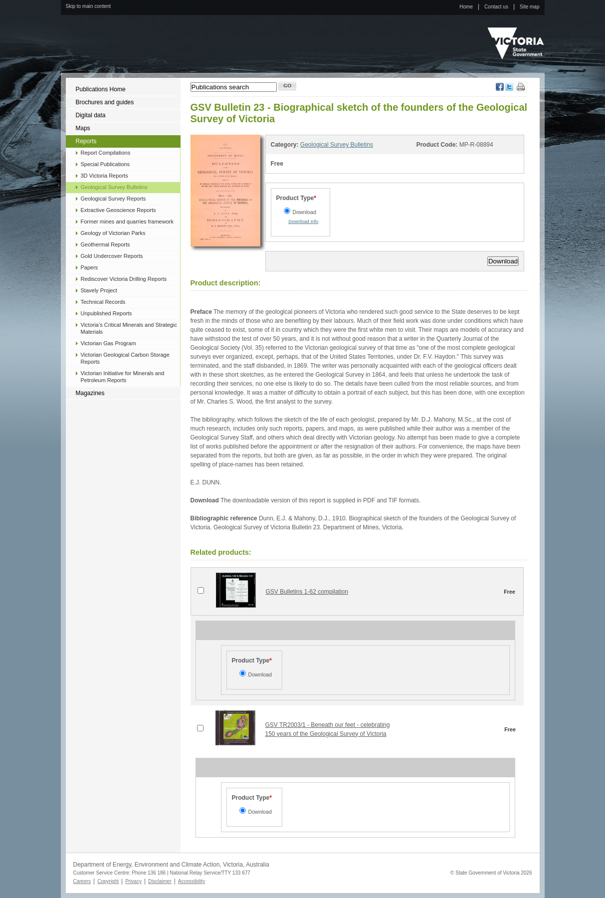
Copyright (108, 881)
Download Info (303, 221)
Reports (86, 141)
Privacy (133, 881)
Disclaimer (160, 881)
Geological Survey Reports (113, 199)
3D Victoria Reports (104, 176)
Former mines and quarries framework (127, 221)
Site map (529, 6)
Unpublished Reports (106, 313)
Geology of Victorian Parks (113, 233)
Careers (82, 881)
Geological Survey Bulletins (114, 187)
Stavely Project (99, 290)
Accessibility (191, 881)
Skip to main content (88, 6)
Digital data (91, 115)
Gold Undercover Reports (112, 256)
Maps (83, 128)
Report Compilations (106, 153)
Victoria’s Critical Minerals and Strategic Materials (129, 328)
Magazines (90, 393)
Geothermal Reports (105, 244)
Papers (89, 267)
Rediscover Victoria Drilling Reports (124, 279)
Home (466, 6)
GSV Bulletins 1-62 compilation (307, 591)
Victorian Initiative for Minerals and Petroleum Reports (123, 376)
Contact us (496, 6)
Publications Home (101, 89)
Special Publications (105, 164)
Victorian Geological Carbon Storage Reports (125, 358)
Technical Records (103, 302)
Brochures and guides (105, 102)
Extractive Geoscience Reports (118, 210)
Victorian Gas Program (108, 343)
